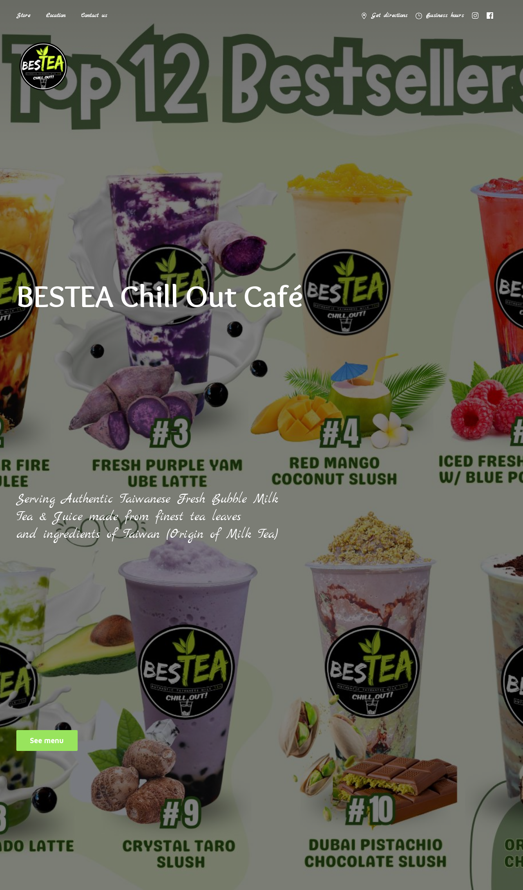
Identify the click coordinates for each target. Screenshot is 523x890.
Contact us (94, 15)
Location (55, 15)
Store (23, 15)
